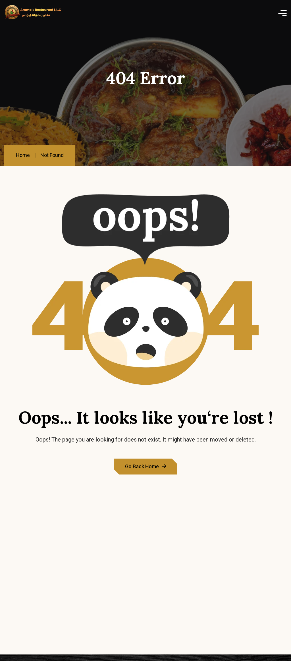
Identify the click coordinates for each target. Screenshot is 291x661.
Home (23, 155)
